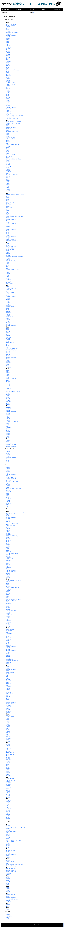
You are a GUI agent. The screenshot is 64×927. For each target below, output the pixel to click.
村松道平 (8, 397)
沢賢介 (7, 475)
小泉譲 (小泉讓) (10, 614)
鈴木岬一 (8, 230)
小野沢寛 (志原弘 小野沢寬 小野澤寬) (14, 116)
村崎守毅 (8, 792)
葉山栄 (7, 347)
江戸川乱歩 (8, 551)
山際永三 (8, 418)
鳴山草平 (8, 729)
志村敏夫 (8, 222)
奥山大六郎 (8, 108)
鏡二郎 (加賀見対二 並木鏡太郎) (13, 121)
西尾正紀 (8, 314)
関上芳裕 (8, 238)
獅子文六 (8, 642)
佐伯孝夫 (8, 860)
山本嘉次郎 (8, 427)
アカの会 (8, 518)
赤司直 (7, 29)
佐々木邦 (8, 632)
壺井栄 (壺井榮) (10, 693)
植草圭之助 (8, 75)
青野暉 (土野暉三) (10, 25)
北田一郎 (8, 159)
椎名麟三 (8, 210)
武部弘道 (8, 253)
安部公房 (8, 451)
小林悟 (7, 187)
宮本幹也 (8, 788)
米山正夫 (8, 437)
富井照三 (8, 708)
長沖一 (7, 728)
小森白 (7, 483)
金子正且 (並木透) (10, 137)
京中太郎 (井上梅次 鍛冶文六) (13, 174)
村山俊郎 (8, 400)
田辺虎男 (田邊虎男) (11, 261)
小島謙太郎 (8, 620)
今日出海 (8, 626)
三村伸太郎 (8, 388)
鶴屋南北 (8, 696)
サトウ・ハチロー (10, 635)
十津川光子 (8, 706)
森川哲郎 (8, 797)
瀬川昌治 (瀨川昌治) (11, 236)
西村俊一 (8, 883)
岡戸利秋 (8, 97)
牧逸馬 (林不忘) (10, 778)
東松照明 (8, 456)
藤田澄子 (8, 767)
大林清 (7, 566)
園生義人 (8, 663)
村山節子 (8, 398)
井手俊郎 (8, 65)
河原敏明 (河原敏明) (11, 854)
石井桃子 (8, 531)
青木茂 (7, 514)
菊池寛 (7, 594)
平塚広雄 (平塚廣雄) (11, 350)
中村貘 (7, 722)
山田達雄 (8, 500)
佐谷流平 (8, 206)
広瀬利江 (8, 891)
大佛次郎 (8, 573)
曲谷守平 (8, 370)
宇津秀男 (8, 470)
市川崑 (7, 64)
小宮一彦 (8, 190)
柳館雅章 (8, 414)
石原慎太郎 (8, 61)
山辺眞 (7, 426)
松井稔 (7, 371)
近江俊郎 (8, 85)
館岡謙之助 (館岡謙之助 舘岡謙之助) (14, 256)
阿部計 (7, 39)
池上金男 (8, 55)
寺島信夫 (8, 699)
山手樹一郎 (8, 808)
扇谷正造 (8, 554)
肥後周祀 (8, 890)
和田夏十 (8, 441)
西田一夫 (8, 881)
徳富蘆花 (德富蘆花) (11, 703)
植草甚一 (8, 838)
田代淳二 (8, 255)
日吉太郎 (8, 762)
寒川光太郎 (8, 637)
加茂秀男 (8, 143)
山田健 (7, 423)
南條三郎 (8, 732)
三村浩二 (8, 387)
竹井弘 (7, 252)
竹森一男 (8, 675)
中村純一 (8, 301)
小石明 (7, 182)
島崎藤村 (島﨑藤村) (11, 646)
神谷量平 (8, 140)
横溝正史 (8, 814)
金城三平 (8, 177)
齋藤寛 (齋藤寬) (10, 629)
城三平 (7, 225)
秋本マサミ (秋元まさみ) (12, 523)
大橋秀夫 (8, 92)
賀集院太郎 (8, 128)
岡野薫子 (8, 100)
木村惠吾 (8, 169)
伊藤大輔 (8, 68)
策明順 (7, 203)
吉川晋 (7, 918)
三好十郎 (8, 790)
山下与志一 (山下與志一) (12, 421)
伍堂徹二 (8, 186)
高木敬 (7, 245)
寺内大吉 (8, 698)
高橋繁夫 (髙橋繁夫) (11, 870)
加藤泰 (7, 134)
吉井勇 (7, 917)
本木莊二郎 (8, 901)
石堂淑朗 (8, 453)
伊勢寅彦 (8, 468)
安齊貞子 (8, 528)
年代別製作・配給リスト (7, 9)
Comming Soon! (57, 9)
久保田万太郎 (9, 916)
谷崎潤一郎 (8, 683)
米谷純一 (8, 436)
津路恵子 (8, 265)
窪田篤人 (8, 179)
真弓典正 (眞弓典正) (11, 378)
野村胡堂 (8, 741)
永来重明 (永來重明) (11, 82)
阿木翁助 (8, 31)
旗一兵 (7, 747)
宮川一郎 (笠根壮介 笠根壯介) (13, 391)
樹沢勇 (7, 150)
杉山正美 (8, 484)
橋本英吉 (8, 744)
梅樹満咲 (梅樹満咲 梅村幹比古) (13, 840)
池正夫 (7, 59)
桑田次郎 (8, 612)
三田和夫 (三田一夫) (11, 897)
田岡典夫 (8, 666)
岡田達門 (8, 94)
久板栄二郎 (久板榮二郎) (12, 348)
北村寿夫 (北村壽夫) (11, 600)
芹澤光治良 (8, 662)
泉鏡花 (7, 537)
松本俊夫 (8, 458)
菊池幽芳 (8, 596)
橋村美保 (8, 332)
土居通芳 (8, 278)
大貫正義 (8, 90)
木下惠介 (8, 163)
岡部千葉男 (8, 567)
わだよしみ (8, 443)
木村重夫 (8, 170)
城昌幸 (7, 653)
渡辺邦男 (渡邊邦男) (11, 444)
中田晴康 (8, 298)
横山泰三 (8, 460)
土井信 (7, 276)
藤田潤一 (8, 358)
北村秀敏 (8, 161)
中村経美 (8, 302)
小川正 (7, 104)
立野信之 (8, 679)
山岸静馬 (8, 417)
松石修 (7, 494)
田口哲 (7, 250)
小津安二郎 (8, 113)
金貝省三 (8, 586)
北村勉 (7, 160)
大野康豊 (8, 91)
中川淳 (7, 877)
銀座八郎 (8, 176)
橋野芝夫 (8, 331)
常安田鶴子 (8, 691)
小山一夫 (8, 192)
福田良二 (8, 355)
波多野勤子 (8, 748)
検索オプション (37, 12)
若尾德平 (8, 909)
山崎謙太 (8, 420)
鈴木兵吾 (8, 232)
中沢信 (7, 718)
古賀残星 (8, 616)
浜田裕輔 (8, 751)
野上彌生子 (8, 738)
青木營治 (8, 828)
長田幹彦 (8, 878)
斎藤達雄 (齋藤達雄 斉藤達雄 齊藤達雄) (16, 194)
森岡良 (7, 403)
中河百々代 (8, 289)
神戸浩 (7, 147)
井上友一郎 (8, 540)
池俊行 (7, 58)
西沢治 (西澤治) (10, 316)
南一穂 (7, 390)
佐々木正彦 (8, 205)
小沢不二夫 (8, 111)
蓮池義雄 (8, 335)
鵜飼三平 (8, 77)
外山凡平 (8, 282)
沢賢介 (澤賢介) (10, 207)
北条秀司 (8, 772)
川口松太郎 (8, 589)
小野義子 (8, 576)
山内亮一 (8, 424)
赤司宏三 (8, 28)
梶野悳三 (8, 584)
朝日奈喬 (8, 37)
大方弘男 (8, 473)
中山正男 (8, 724)
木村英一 (8, 167)
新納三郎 (8, 658)
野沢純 (7, 739)
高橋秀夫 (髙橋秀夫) (11, 871)
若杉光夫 (8, 440)
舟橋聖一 (8, 771)
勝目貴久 (8, 133)
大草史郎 (8, 88)
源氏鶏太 (8, 613)
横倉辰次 (8, 813)
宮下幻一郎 (8, 787)
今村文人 (8, 74)
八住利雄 (8, 410)
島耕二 (7, 217)
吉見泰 (7, 506)
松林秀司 (8, 375)
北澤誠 (7, 153)
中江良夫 (8, 715)
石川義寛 (8, 54)
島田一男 (8, 648)
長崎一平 (8, 291)
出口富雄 (8, 273)
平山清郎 (8, 351)
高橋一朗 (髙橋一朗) (11, 868)
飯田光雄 (8, 48)
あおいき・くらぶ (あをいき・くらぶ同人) (15, 513)
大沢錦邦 (8, 561)
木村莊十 (8, 606)
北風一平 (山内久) (10, 154)
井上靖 (7, 541)
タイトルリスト (19, 9)
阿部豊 (7, 42)
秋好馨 (7, 524)
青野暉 (12, 269)
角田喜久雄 (8, 692)
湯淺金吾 (8, 904)
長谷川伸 (8, 745)
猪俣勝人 (8, 72)
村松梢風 (8, 795)
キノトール (8, 166)
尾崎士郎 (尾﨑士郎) (11, 571)
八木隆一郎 (8, 408)
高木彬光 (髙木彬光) (11, 669)
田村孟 (7, 262)
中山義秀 (8, 725)
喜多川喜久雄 (9, 156)
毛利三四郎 (8, 401)
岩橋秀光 (8, 837)
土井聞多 (8, 874)
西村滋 (7, 735)
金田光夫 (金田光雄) (11, 138)
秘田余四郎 (8, 759)
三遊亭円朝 (8, 639)
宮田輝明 (8, 393)
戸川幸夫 (8, 701)
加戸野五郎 (8, 480)
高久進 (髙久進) (10, 249)
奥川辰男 (8, 105)
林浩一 (7, 344)
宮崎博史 (8, 785)
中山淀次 (8, 304)
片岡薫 (7, 130)
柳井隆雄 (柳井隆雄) (11, 411)
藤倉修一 (8, 764)
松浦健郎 (8, 372)
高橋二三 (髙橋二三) (11, 246)
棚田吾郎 (8, 259)
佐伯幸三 (8, 197)
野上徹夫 (8, 322)
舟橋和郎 (8, 361)
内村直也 (8, 80)
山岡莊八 (8, 803)
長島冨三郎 (8, 305)
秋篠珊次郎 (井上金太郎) (12, 32)
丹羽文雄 (8, 737)
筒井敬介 (8, 689)
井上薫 (7, 71)
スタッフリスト (32, 9)
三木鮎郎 (8, 383)
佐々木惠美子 (9, 630)
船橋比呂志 (8, 362)
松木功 (7, 374)
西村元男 (8, 321)
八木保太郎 (8, 407)
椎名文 (7, 209)
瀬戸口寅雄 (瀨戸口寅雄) (12, 240)
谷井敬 (7, 682)
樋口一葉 (8, 758)
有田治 (7, 527)
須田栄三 (8, 233)
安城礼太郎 (8, 34)
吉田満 (7, 817)
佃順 (7, 266)
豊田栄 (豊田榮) (10, 283)
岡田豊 (7, 95)
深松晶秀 (8, 352)
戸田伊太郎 (8, 279)
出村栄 (7, 275)
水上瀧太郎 (8, 784)
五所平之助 (8, 184)
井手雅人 (8, 67)
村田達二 (8, 395)
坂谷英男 (8, 200)
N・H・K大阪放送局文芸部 (12, 553)
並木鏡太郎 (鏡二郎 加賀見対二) (13, 488)
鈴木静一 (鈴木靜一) (11, 477)
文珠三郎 (8, 404)
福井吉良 (8, 354)
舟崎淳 (7, 770)
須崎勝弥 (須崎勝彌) (11, 229)
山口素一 (8, 804)
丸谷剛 (7, 380)
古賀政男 (8, 857)
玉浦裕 (7, 685)
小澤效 (7, 110)
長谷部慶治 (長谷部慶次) (12, 457)
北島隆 (7, 157)
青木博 (7, 515)
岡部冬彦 (8, 568)
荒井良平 (8, 45)
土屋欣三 (8, 271)
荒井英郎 (8, 467)
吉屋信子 (8, 818)
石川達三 (8, 533)
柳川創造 (8, 413)
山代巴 (7, 807)
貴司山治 (8, 597)
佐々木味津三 (9, 633)
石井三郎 (8, 530)
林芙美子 (8, 755)
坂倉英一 (8, 199)
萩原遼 (7, 329)
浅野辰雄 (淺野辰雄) (11, 35)
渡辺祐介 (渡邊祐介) (11, 446)
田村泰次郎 (8, 686)
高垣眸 (7, 668)
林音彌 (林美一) (10, 342)
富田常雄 (8, 709)
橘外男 (7, 678)
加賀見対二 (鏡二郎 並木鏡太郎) (13, 123)
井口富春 (8, 51)
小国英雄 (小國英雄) (11, 107)
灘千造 (7, 309)
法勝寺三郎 (8, 367)
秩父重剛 (8, 688)
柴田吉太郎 (8, 215)
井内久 (7, 49)
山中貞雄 (8, 501)
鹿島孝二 (8, 583)
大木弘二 (8, 87)
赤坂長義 (8, 26)
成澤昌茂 (8, 311)
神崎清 (7, 592)
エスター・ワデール (10, 84)
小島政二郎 (8, 622)
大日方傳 (8, 577)
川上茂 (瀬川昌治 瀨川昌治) (12, 144)
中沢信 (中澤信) (10, 292)
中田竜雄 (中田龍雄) (11, 296)
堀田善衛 (8, 775)
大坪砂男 (8, 563)
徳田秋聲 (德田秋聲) (11, 702)
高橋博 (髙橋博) (10, 248)
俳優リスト (44, 9)
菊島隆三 (8, 149)
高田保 (7, 670)
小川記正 (8, 101)
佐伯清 (7, 196)
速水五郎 (8, 757)
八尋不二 (8, 416)
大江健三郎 (8, 557)
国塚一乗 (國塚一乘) (11, 610)
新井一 (7, 44)
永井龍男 (8, 726)
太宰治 (7, 676)
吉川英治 (8, 816)
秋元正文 (8, 521)
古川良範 (8, 365)
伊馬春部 (8, 544)
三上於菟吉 (8, 782)
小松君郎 (8, 189)
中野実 (7, 719)
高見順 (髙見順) (10, 672)
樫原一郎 (8, 581)
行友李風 (8, 811)
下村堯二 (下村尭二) (11, 223)
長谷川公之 (18, 159)
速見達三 (8, 888)
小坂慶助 (8, 617)
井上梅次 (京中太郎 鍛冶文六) (13, 70)
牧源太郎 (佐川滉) (10, 780)
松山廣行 (8, 377)
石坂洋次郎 (8, 534)
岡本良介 (8, 845)
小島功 (7, 619)
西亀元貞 (8, 315)
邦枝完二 (8, 609)
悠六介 (7, 429)
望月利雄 (8, 900)
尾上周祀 (8, 847)
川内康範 (8, 146)
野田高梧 (8, 324)
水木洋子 (8, 385)
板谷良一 (8, 62)
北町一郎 (8, 602)
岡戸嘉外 (8, 98)
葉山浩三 (8, 345)
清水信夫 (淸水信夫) (11, 219)
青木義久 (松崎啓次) (11, 24)
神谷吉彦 (8, 141)
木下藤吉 (8, 164)
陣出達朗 (8, 656)
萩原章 (7, 328)
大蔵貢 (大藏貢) (10, 558)
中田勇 (7, 295)
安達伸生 (8, 38)
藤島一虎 (8, 765)
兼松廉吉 (8, 851)
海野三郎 (8, 81)
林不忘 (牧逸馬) (10, 754)
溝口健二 (8, 497)
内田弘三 (8, 78)
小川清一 (8, 103)
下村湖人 (8, 652)
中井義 (7, 286)
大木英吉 (8, 454)
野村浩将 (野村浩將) (11, 325)
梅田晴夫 (8, 548)
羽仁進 (7, 341)
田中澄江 (8, 258)
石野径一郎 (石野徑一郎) (12, 535)
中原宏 (7, 721)
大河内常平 (8, 560)
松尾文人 (8, 896)
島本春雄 (8, 649)
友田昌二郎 (8, 281)
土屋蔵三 (17, 269)
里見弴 (7, 636)
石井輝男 (8, 52)
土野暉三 (8, 269)
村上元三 (8, 791)
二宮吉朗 (8, 490)
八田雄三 (8, 339)
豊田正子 (8, 712)
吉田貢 (7, 430)
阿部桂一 (8, 41)
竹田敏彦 (8, 673)
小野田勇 (8, 117)
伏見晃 (7, 360)
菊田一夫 (8, 593)
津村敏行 (8, 695)
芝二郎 (7, 213)
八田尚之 (8, 338)
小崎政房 (8, 183)
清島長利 (8, 173)
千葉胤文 (8, 263)
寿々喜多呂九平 (9, 659)
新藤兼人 (8, 226)
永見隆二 (8, 308)
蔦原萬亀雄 (8, 873)
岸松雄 (7, 151)
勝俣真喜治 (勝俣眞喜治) (12, 131)
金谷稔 (7, 136)
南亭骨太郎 (8, 312)
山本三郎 (8, 810)
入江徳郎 (8, 546)
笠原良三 (8, 126)
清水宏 (7, 220)
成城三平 (8, 235)
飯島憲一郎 (8, 47)
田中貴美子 (8, 681)
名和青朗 (8, 731)
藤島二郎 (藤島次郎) (11, 357)
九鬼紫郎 (8, 607)
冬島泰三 (8, 364)
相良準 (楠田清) (10, 202)
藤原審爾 (8, 768)
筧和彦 (7, 124)
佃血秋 (7, 268)
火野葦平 (8, 761)
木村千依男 (8, 171)
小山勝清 (8, 625)
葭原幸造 (8, 431)
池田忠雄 (8, 57)
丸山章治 (8, 381)
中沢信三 (8, 294)
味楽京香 (8, 394)
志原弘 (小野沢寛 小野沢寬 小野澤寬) (14, 216)
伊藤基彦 (8, 834)
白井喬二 (8, 655)
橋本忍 (7, 334)
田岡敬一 (8, 243)
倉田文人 (8, 180)
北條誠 (7, 774)
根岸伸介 (8, 884)
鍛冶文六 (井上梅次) (11, 127)
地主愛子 (8, 643)
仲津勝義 (8, 299)
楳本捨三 (8, 550)
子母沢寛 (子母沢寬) (11, 650)
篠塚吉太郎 (8, 645)
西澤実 (7, 734)
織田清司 (8, 114)
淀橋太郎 (8, 434)
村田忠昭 (8, 794)
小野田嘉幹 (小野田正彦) (12, 118)
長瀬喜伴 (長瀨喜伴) (11, 306)
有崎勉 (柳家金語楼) (11, 525)
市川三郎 (8, 538)
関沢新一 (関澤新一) (11, 239)
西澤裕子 (8, 319)
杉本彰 (7, 227)
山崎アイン (8, 805)
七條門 (7, 212)
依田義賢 (8, 433)
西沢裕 (7, 318)
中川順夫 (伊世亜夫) (11, 288)
